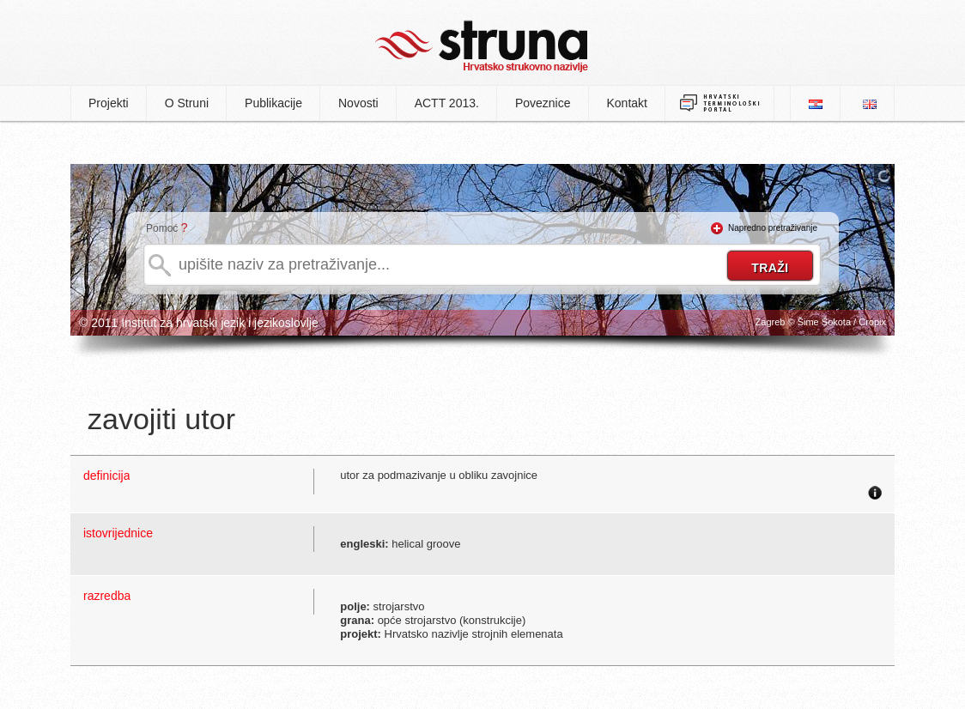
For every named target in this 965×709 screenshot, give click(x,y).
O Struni (187, 103)
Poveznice (543, 103)
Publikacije (273, 103)
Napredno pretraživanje (772, 228)
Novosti (358, 103)
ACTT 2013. (447, 103)
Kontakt (627, 103)
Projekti (108, 103)
